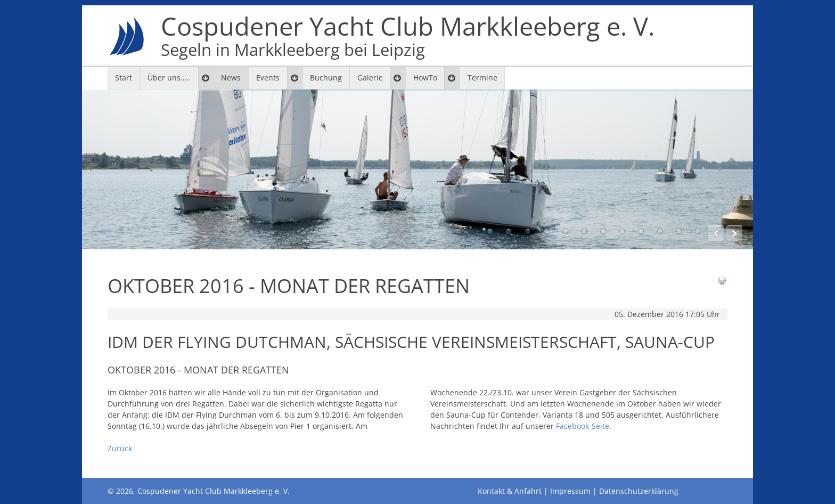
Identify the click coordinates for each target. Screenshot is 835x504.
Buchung (326, 77)
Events (268, 77)
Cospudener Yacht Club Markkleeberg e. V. (407, 36)
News (231, 77)
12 (697, 231)
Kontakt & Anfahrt (510, 491)
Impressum (570, 491)
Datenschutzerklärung (638, 491)
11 (679, 231)
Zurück (120, 448)
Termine (482, 77)
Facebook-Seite (582, 426)
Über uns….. (169, 77)
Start (123, 77)
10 (659, 231)
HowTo (425, 77)
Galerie (370, 77)
